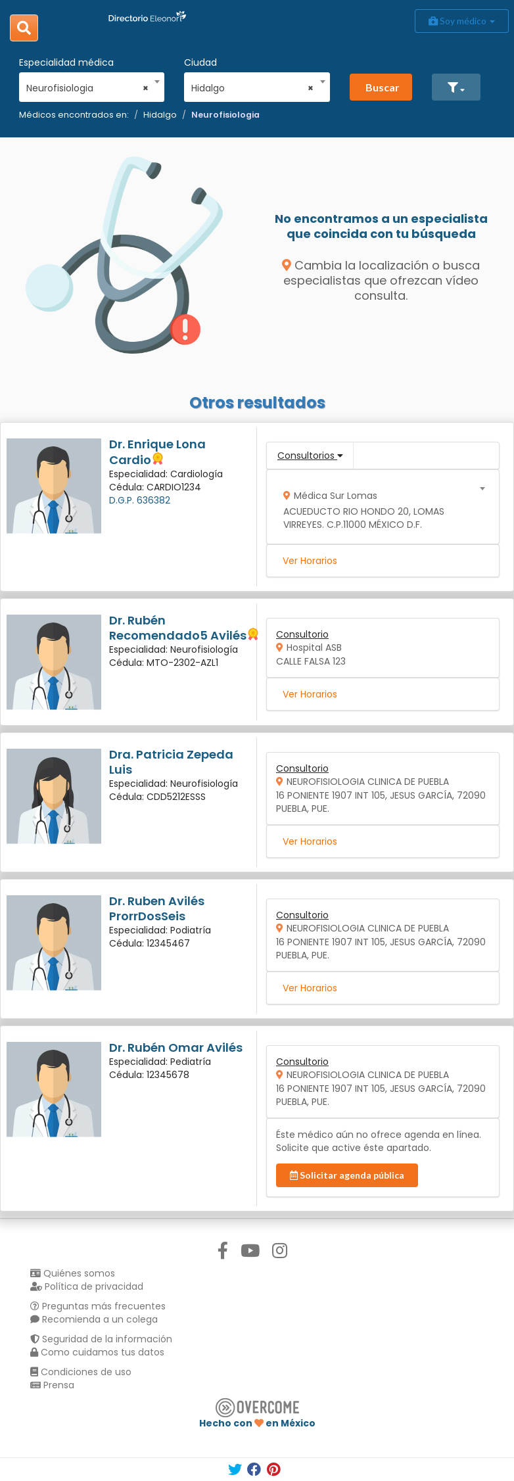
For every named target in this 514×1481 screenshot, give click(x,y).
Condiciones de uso (80, 1371)
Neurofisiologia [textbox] (87, 88)
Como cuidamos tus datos (97, 1352)
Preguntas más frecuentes (98, 1306)
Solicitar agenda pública (347, 1175)
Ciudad (200, 62)
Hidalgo (160, 114)
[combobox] (87, 85)
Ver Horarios (310, 560)
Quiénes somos (72, 1273)
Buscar (382, 87)
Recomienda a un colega (94, 1319)
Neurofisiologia (225, 114)
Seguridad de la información (101, 1339)
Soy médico (462, 20)
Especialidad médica (66, 62)
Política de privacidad (86, 1286)
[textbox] (378, 507)
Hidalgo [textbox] (252, 88)
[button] (456, 87)
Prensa (52, 1385)
